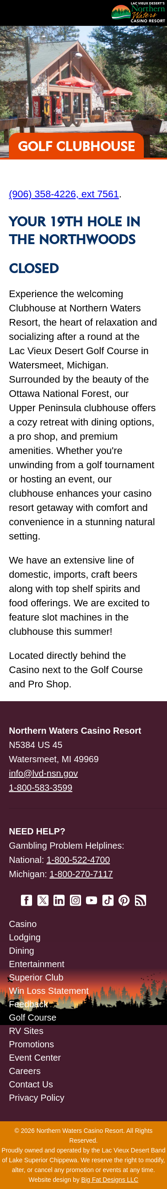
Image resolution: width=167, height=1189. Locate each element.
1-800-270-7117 (81, 874)
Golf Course (33, 1017)
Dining (21, 951)
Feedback (28, 1004)
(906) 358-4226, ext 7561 (64, 194)
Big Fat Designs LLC (109, 1179)
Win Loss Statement (49, 991)
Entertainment (37, 964)
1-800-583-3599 (40, 788)
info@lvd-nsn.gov (43, 773)
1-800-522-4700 (78, 860)
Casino (23, 924)
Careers (25, 1071)
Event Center (35, 1057)
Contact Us (31, 1084)
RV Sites (26, 1031)
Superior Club (36, 977)
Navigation (26, 12)
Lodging (25, 937)
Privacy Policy (36, 1098)
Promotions (31, 1044)
